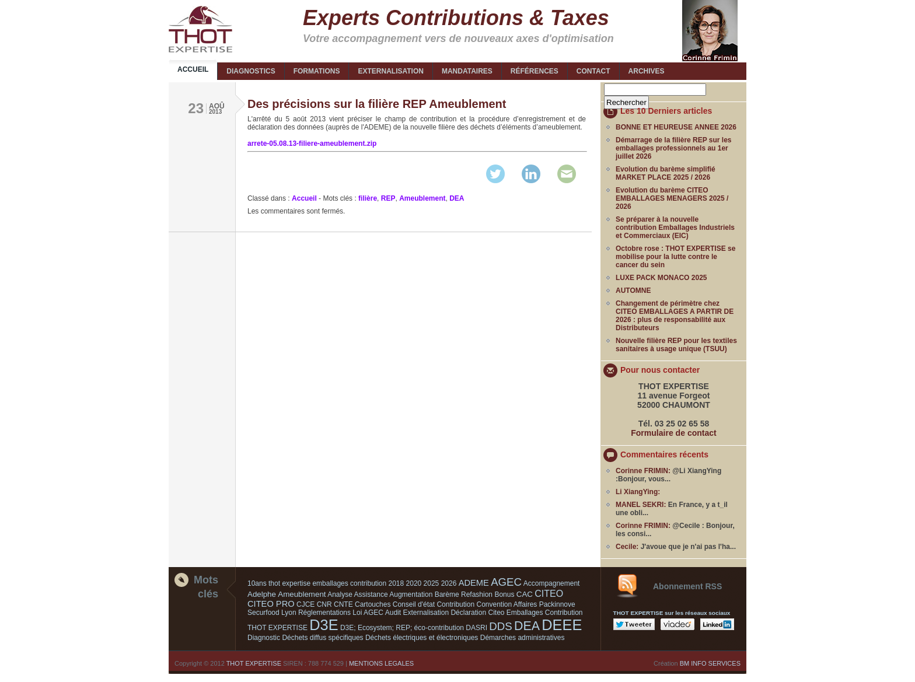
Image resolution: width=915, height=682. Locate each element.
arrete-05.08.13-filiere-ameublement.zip (311, 143)
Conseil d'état (414, 604)
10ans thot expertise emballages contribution (316, 583)
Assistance (371, 594)
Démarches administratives (522, 638)
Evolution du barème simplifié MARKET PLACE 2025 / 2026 (665, 173)
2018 (396, 583)
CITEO (549, 594)
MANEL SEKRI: (641, 505)
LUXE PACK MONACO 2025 (661, 278)
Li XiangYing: (638, 492)
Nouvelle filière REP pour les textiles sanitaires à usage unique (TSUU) (676, 345)
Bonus (504, 594)
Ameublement (422, 198)
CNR (324, 604)
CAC (524, 594)
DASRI (476, 628)
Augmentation (410, 594)
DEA (456, 198)
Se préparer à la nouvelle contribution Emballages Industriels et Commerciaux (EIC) (675, 227)
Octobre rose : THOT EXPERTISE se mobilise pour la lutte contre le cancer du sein (675, 256)
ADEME (474, 582)
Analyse (339, 594)
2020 (414, 583)
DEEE (562, 625)
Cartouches (372, 604)
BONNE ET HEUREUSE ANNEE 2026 (676, 127)
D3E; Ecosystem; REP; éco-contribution (402, 628)
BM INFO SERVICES (710, 663)
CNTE (343, 604)
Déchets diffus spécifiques (322, 638)
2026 (449, 583)
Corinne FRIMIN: (643, 471)
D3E (323, 625)
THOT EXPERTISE (253, 663)
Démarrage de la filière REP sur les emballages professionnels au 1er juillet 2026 (674, 148)
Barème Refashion (464, 594)
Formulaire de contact (674, 433)
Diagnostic (263, 638)
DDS (500, 626)
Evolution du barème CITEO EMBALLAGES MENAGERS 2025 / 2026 (672, 198)
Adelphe (261, 594)
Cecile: (627, 547)
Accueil (304, 198)
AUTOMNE (633, 290)
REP (388, 198)
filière (367, 198)
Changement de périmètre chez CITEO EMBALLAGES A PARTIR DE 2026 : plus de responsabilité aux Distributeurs (675, 315)
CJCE (305, 604)
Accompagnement (551, 583)
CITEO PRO (271, 603)
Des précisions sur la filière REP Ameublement (377, 103)
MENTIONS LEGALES (381, 663)
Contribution (455, 604)
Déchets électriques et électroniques (421, 638)
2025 (431, 583)
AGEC (506, 582)
